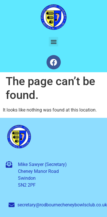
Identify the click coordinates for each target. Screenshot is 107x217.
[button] (53, 41)
